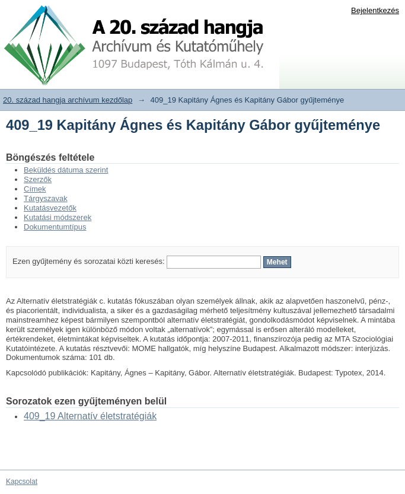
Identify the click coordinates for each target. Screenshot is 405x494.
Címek (35, 188)
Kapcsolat (21, 481)
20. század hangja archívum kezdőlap (67, 99)
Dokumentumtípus (55, 226)
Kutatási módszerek (57, 217)
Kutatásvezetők (50, 207)
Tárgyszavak (46, 198)
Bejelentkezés (375, 10)
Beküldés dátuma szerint (66, 169)
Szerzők (38, 179)
